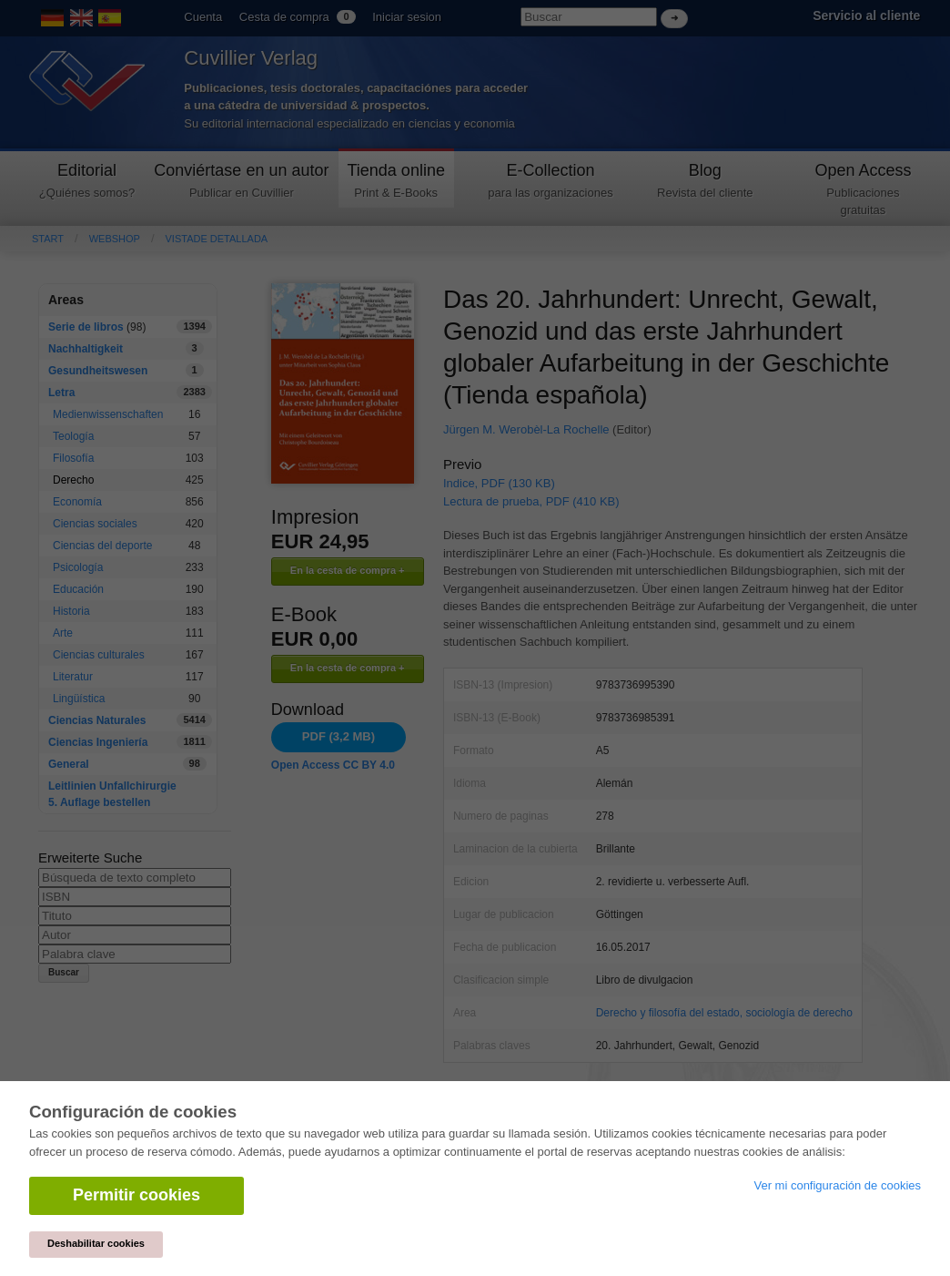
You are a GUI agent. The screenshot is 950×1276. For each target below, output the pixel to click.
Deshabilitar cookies (96, 1243)
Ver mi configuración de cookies (837, 1185)
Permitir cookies (136, 1195)
